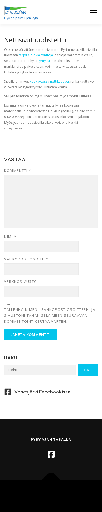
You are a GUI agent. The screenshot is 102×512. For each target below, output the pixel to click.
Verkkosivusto (20, 281)
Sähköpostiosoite (26, 259)
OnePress (70, 492)
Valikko (93, 10)
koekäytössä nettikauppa (49, 81)
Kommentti (17, 170)
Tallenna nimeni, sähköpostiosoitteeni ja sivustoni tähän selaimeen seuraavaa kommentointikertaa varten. (49, 315)
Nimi (10, 236)
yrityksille (46, 60)
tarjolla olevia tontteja (36, 55)
